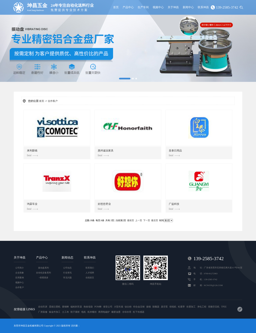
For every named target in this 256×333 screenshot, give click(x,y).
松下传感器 (138, 312)
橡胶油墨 (115, 312)
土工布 (65, 312)
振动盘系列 (43, 268)
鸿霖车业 (32, 206)
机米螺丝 (92, 312)
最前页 (130, 220)
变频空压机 (213, 306)
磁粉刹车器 (76, 306)
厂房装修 (42, 312)
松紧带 (181, 306)
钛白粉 (128, 306)
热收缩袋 (88, 306)
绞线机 (172, 306)
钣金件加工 (54, 312)
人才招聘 (90, 272)
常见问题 (67, 277)
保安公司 (107, 306)
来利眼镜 (32, 152)
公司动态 (67, 268)
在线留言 (90, 277)
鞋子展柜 (75, 312)
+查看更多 (43, 277)
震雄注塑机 (54, 306)
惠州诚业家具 (105, 152)
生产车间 (143, 7)
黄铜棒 (65, 306)
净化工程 (201, 306)
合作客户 (53, 101)
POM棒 (98, 306)
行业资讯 (67, 272)
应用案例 (19, 277)
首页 (116, 7)
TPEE (223, 306)
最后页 (154, 220)
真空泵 (164, 306)
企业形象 (19, 272)
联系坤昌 (203, 7)
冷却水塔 (126, 312)
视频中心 (158, 7)
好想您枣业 (104, 206)
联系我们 (90, 268)
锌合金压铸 (139, 306)
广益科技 (174, 206)
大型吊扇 (118, 306)
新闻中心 (188, 7)
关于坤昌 (173, 7)
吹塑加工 (191, 306)
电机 (83, 312)
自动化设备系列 (43, 272)
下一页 (146, 220)
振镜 (148, 306)
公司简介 (19, 268)
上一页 (138, 220)
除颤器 (155, 306)
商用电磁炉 (104, 312)
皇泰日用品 (175, 152)
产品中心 (128, 7)
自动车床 (42, 306)
